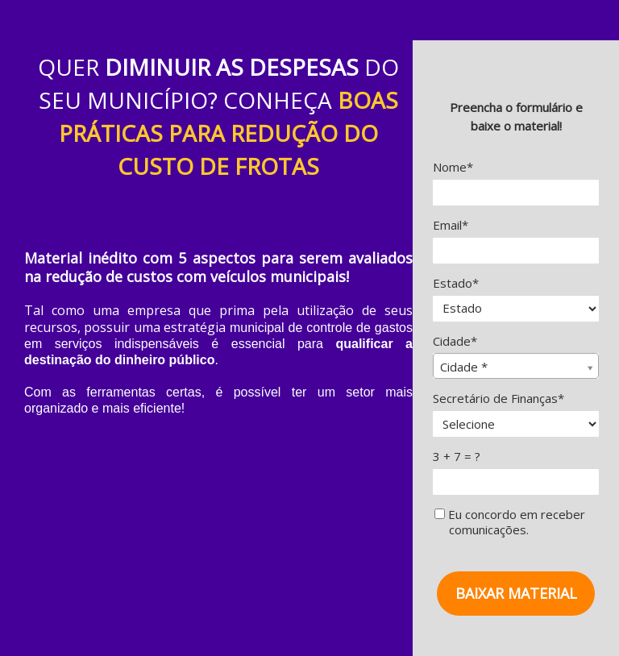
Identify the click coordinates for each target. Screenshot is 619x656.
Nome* (453, 167)
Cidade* (455, 341)
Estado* (456, 283)
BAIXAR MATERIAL (516, 593)
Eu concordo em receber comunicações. (509, 522)
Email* (450, 225)
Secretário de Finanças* (498, 398)
